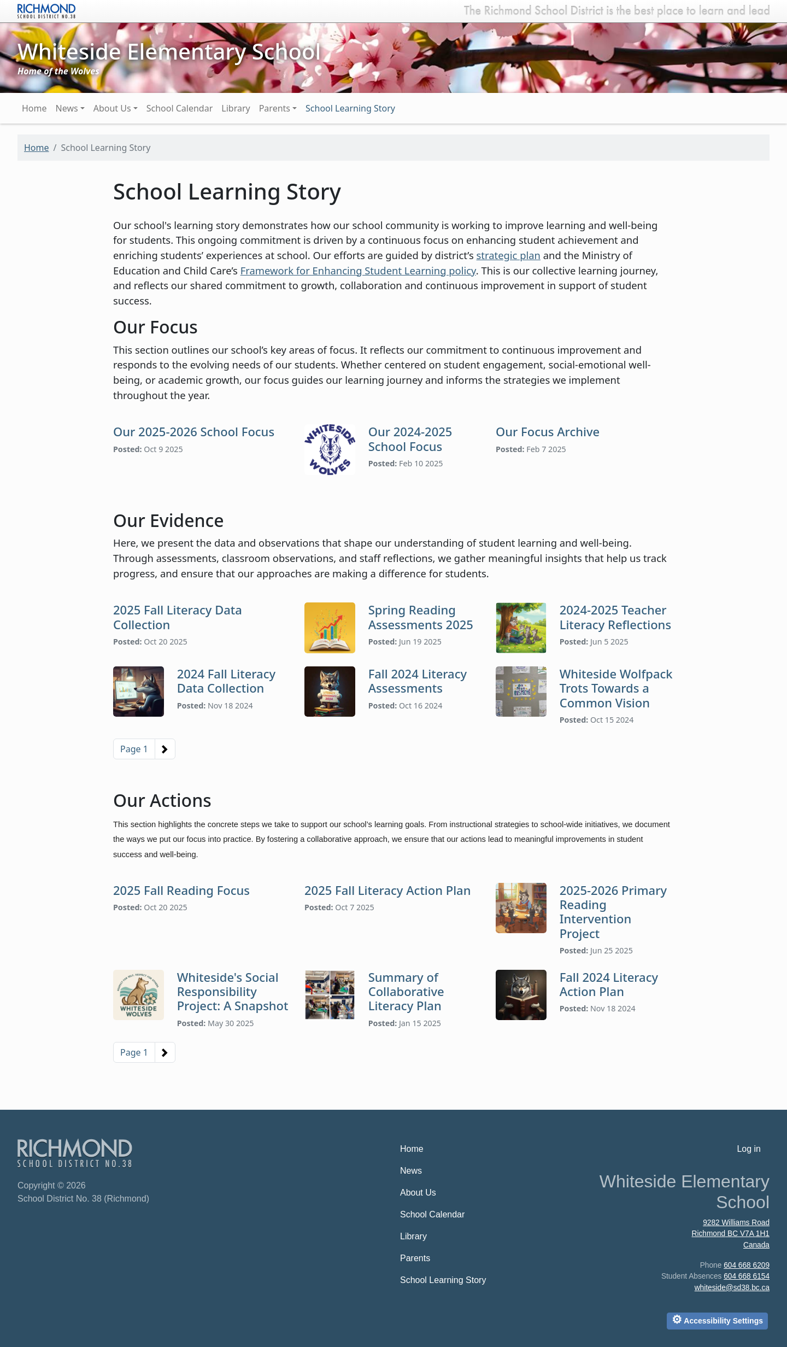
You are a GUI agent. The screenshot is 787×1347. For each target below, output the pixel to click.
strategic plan (509, 255)
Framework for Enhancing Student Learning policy (358, 270)
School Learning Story (350, 108)
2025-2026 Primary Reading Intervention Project (613, 911)
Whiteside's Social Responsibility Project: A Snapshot (233, 991)
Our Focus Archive (548, 431)
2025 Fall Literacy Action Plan (387, 890)
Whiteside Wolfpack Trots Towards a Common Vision (616, 688)
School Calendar (179, 108)
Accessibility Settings (717, 1319)
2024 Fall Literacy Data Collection (226, 680)
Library (235, 108)
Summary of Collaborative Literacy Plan (406, 991)
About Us (112, 108)
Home (34, 108)
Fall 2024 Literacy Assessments (417, 680)
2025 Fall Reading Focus (181, 890)
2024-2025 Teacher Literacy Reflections (615, 616)
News (67, 108)
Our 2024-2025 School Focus (410, 438)
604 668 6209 (747, 1265)
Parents (274, 108)
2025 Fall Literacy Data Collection (177, 616)
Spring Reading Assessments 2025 (420, 616)
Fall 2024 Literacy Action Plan (609, 984)
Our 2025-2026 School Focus (193, 431)
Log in (749, 1148)
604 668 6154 (747, 1276)
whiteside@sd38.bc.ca (732, 1288)
